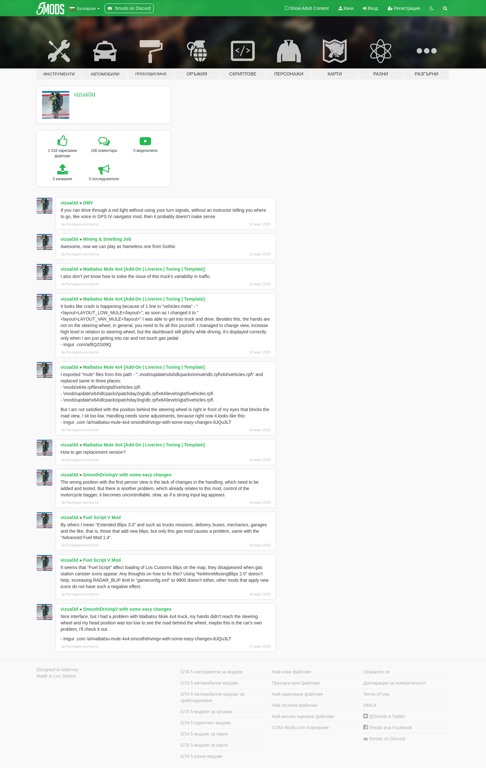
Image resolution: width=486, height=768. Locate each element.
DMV (88, 202)
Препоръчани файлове (296, 683)
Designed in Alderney (58, 669)
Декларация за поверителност (394, 683)
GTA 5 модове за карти (204, 745)
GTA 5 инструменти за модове (212, 671)
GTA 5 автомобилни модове (209, 683)
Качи (346, 8)
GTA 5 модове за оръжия (206, 711)
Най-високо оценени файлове (303, 716)
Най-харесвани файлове (297, 694)
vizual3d (84, 94)
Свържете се (376, 671)
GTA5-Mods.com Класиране (300, 727)
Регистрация (404, 8)
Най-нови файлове (291, 671)
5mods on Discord (384, 739)
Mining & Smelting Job (107, 239)
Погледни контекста (80, 224)
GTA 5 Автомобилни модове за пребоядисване (212, 697)
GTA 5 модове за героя (204, 733)
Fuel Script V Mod (102, 517)
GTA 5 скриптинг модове (206, 722)
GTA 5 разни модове (202, 756)
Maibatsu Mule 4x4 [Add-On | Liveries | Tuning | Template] (144, 269)
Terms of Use (376, 694)
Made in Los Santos (56, 676)
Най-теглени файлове (294, 705)
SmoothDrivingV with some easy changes (127, 474)
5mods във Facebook (387, 727)
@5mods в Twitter (384, 716)
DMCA (369, 705)
